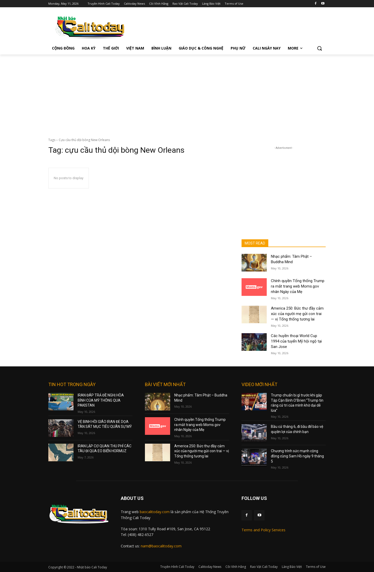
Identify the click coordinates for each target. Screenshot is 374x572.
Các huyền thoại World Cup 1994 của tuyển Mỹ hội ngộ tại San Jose (296, 341)
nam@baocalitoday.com (161, 545)
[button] (319, 48)
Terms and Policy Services (263, 529)
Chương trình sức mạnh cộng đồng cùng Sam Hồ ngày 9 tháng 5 (297, 456)
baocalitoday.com (155, 511)
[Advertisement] (187, 93)
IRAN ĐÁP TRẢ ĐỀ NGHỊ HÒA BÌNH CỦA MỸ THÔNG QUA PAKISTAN (101, 400)
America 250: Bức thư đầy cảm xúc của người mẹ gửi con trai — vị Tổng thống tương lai (297, 314)
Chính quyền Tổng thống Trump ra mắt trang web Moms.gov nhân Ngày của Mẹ (297, 286)
